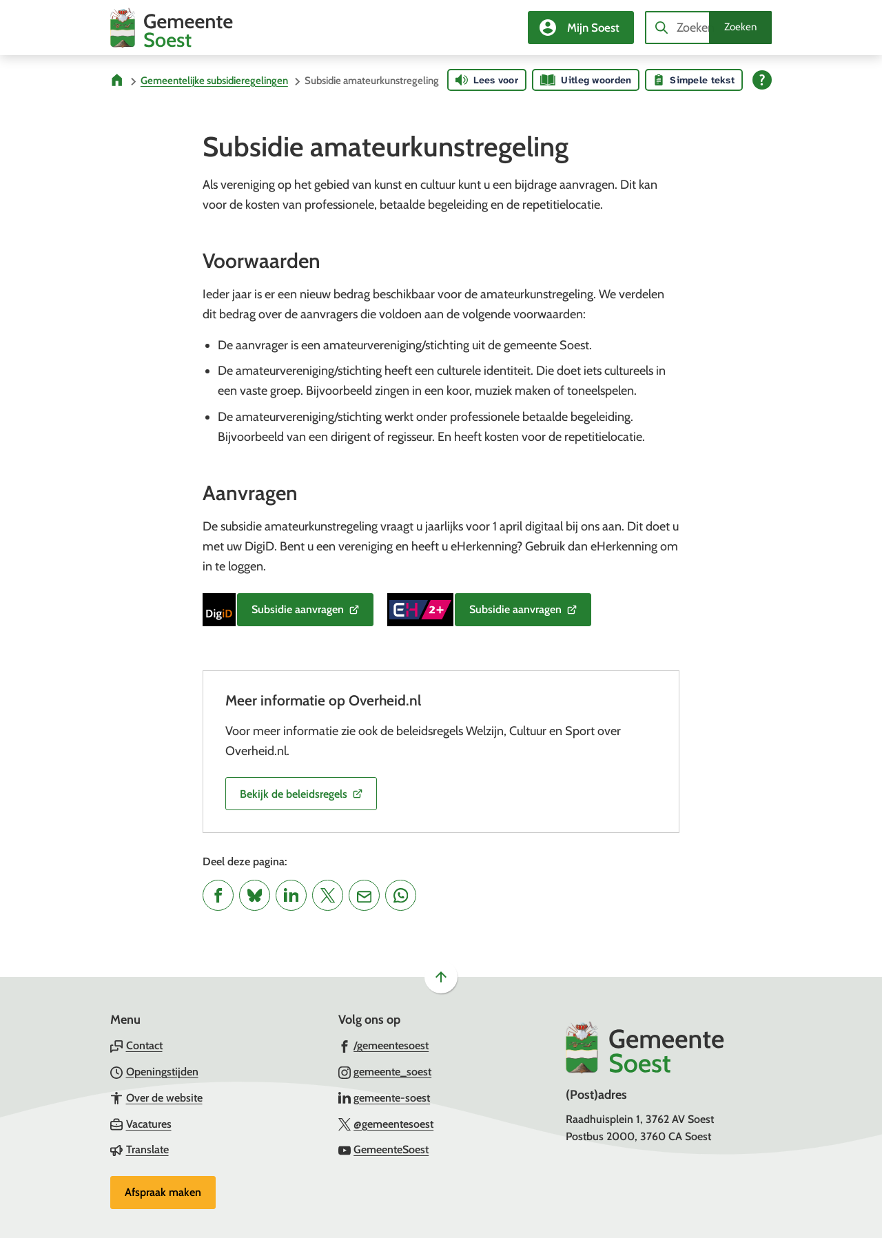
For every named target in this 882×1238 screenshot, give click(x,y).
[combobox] (708, 27)
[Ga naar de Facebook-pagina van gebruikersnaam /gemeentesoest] (383, 1045)
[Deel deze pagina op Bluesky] (254, 895)
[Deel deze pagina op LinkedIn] (291, 895)
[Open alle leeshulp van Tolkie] (762, 80)
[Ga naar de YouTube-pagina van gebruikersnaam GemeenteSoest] (383, 1149)
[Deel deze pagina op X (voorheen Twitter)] (327, 895)
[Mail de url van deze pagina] (364, 895)
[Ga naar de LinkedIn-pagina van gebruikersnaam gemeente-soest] (384, 1097)
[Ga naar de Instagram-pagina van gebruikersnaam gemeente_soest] (385, 1071)
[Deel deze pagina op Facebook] (218, 895)
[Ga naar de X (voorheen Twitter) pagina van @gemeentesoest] (386, 1123)
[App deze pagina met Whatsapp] (400, 895)
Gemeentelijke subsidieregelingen (214, 80)
